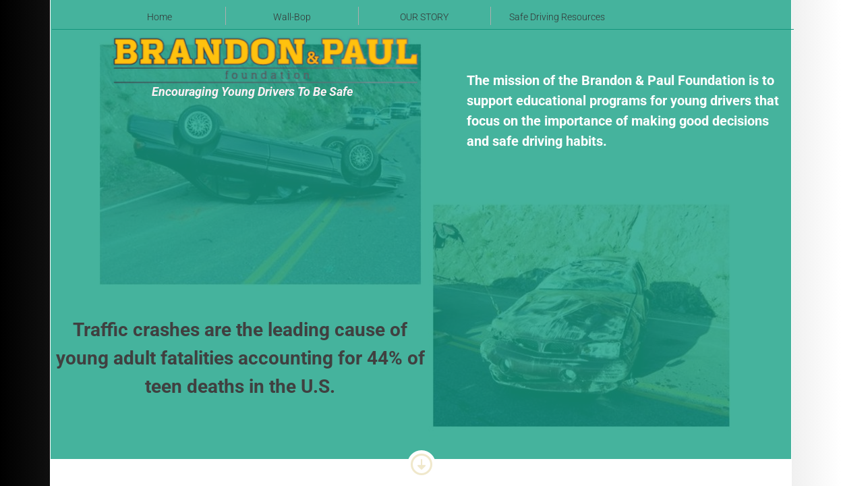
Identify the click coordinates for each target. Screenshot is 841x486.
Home (159, 16)
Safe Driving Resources (557, 16)
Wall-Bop (292, 16)
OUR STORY (424, 16)
